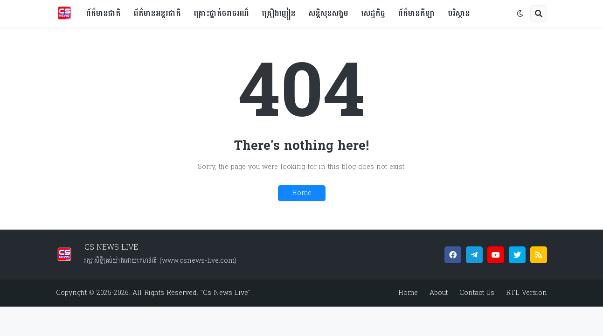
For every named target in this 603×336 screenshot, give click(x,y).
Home (302, 193)
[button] (520, 13)
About (439, 293)
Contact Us (476, 293)
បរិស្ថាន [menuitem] (459, 13)
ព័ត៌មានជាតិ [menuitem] (103, 13)
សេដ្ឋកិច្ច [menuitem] (373, 13)
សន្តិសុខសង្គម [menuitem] (328, 13)
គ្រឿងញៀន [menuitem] (279, 13)
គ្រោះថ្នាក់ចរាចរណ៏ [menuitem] (221, 13)
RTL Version (526, 293)
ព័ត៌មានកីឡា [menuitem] (416, 13)
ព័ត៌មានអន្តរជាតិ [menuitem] (157, 13)
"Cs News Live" (224, 293)
